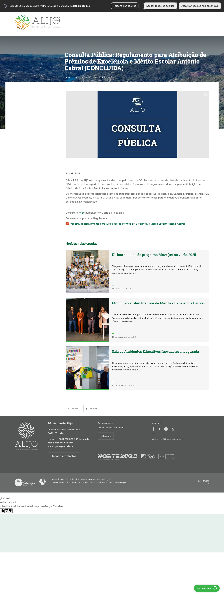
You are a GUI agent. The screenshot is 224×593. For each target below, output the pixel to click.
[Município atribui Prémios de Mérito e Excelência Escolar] (137, 320)
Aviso (82, 212)
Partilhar (94, 408)
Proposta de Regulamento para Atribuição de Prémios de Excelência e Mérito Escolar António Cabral (127, 223)
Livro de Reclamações (25, 482)
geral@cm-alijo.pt (64, 446)
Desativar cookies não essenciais (199, 5)
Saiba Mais (105, 436)
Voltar (75, 408)
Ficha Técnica (72, 479)
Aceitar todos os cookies (160, 5)
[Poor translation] (9, 510)
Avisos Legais (120, 482)
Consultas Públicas (101, 77)
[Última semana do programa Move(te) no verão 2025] (137, 271)
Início (67, 77)
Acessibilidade (42, 482)
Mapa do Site (58, 479)
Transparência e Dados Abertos (97, 482)
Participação (81, 77)
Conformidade (73, 482)
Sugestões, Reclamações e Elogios (167, 439)
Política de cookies (80, 5)
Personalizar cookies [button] (125, 5)
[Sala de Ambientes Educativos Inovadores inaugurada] (137, 368)
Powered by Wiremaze (203, 482)
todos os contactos (64, 456)
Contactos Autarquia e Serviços (95, 479)
